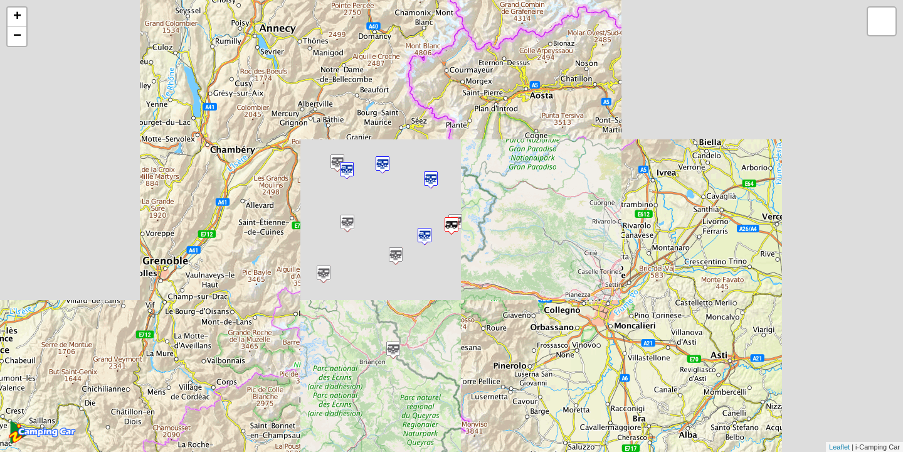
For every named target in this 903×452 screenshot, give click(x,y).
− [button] (17, 36)
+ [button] (17, 17)
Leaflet (839, 447)
